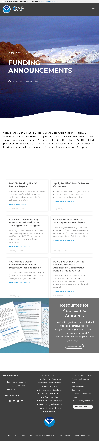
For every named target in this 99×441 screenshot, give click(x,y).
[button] (83, 407)
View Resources (74, 346)
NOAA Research (86, 435)
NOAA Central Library (83, 375)
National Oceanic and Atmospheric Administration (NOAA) (54, 435)
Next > (65, 368)
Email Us (12, 389)
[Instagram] (18, 400)
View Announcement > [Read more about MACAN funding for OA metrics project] (19, 269)
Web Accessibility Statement (79, 388)
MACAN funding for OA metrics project (23, 250)
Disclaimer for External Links (81, 395)
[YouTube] (22, 400)
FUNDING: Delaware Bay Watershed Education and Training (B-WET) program (24, 287)
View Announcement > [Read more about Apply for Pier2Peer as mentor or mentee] (63, 266)
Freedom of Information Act (82, 381)
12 (59, 368)
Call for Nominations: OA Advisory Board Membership (70, 286)
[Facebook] (10, 400)
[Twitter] (14, 400)
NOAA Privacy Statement (82, 401)
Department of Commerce (17, 435)
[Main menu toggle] (94, 9)
